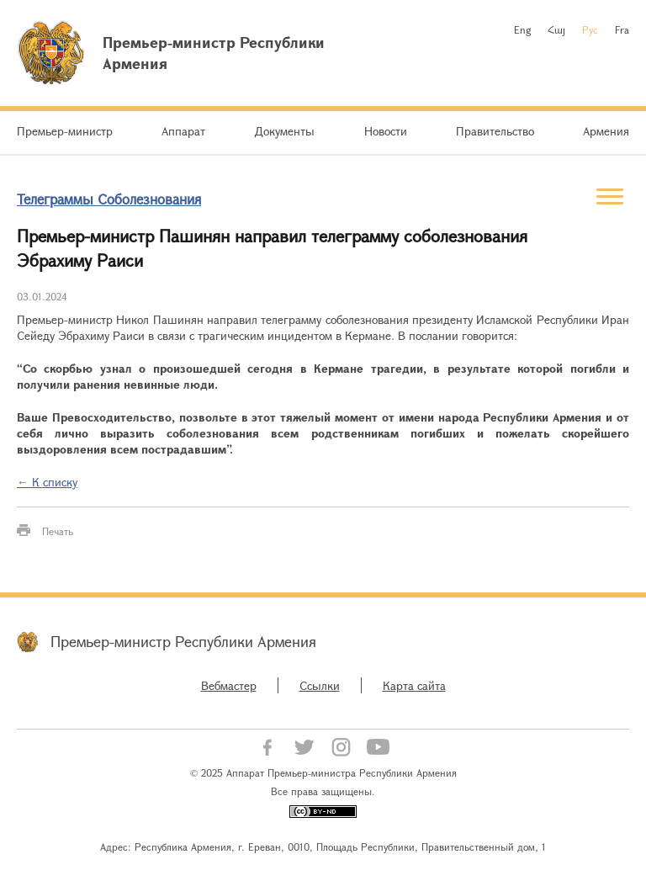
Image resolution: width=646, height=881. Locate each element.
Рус (590, 29)
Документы (284, 131)
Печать (57, 531)
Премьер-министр (65, 131)
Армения (606, 131)
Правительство (495, 131)
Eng (522, 29)
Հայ (556, 29)
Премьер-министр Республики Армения (183, 641)
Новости (385, 131)
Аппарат (183, 131)
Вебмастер (229, 685)
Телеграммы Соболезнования (109, 199)
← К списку (47, 482)
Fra (622, 29)
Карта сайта (414, 685)
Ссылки (319, 685)
